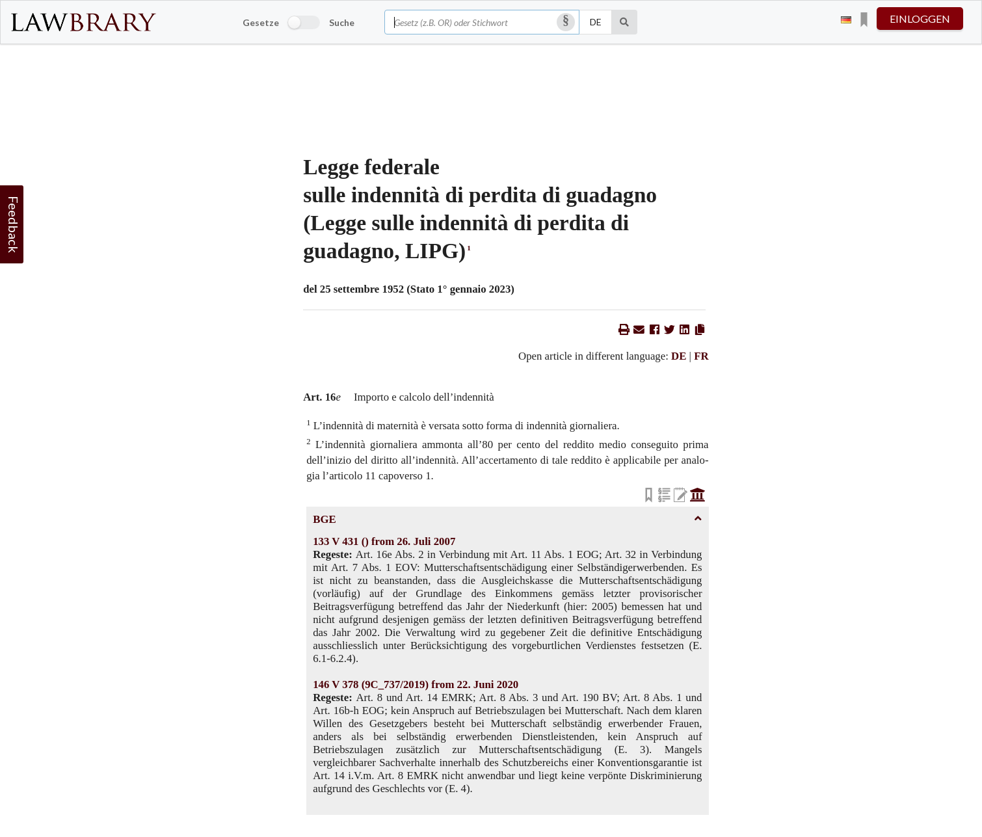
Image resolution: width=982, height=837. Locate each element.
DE (678, 356)
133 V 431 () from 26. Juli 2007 (384, 541)
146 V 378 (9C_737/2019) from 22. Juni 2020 (415, 684)
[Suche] (624, 22)
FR (701, 356)
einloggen (920, 18)
